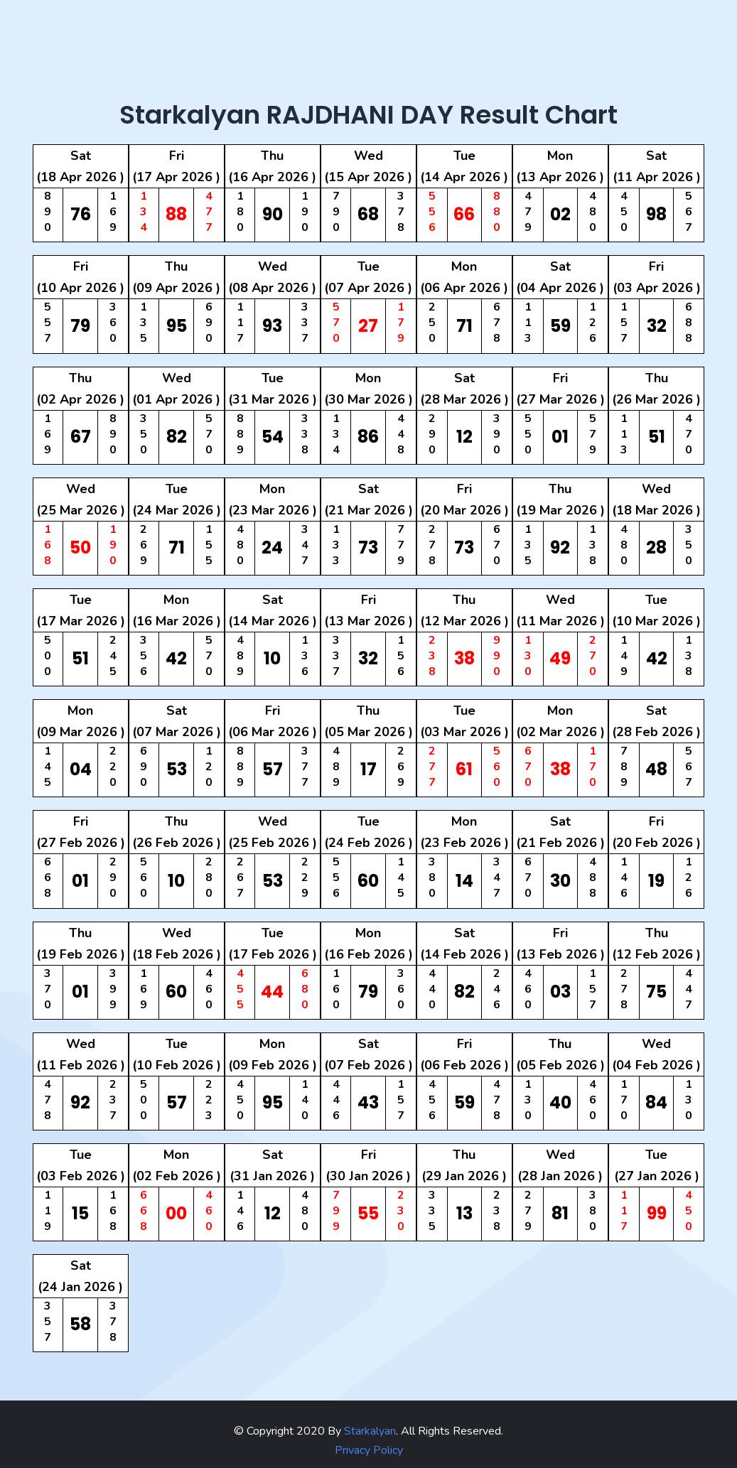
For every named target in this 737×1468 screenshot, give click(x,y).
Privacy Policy (369, 1450)
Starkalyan (368, 1431)
